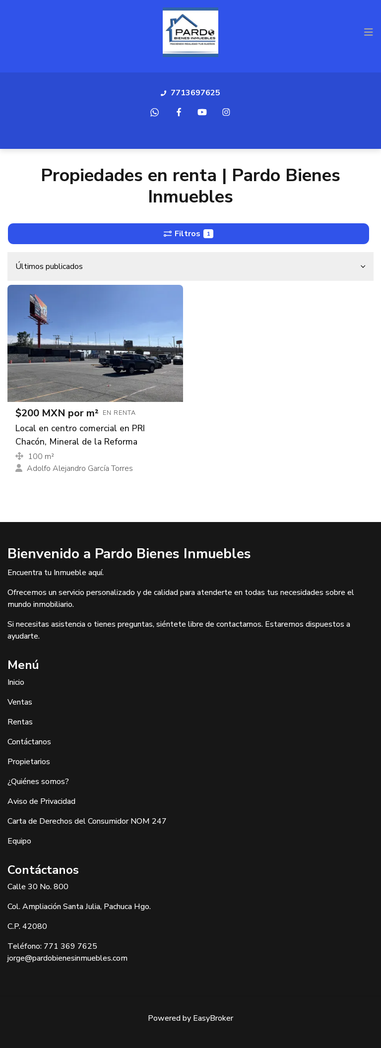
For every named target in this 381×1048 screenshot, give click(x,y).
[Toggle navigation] (368, 32)
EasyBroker (213, 1018)
